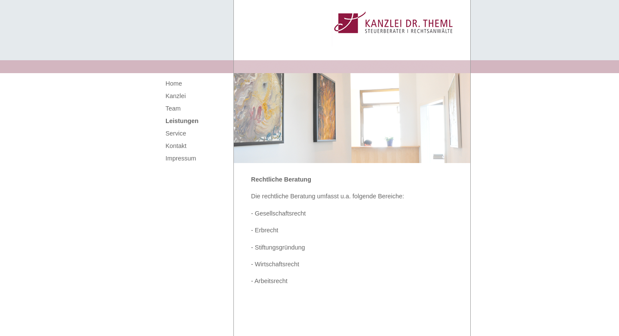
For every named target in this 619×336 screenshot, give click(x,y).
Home (173, 83)
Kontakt (176, 145)
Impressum (180, 158)
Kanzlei (175, 95)
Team (173, 108)
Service (175, 133)
